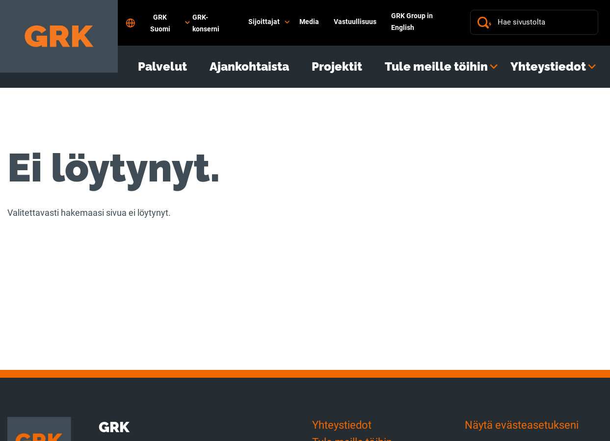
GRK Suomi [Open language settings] (157, 23)
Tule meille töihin (436, 67)
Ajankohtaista (249, 67)
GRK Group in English (412, 21)
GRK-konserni (205, 23)
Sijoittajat (264, 22)
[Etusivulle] (59, 36)
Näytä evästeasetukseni (522, 425)
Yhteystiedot (548, 67)
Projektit (337, 67)
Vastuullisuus (355, 22)
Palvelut (162, 67)
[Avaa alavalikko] (287, 22)
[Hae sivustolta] (544, 22)
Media (309, 22)
